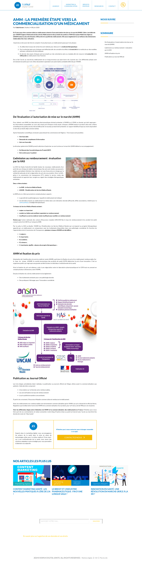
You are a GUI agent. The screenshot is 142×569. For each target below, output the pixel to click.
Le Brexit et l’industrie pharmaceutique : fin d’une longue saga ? (67, 491)
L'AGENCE (56, 6)
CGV (96, 558)
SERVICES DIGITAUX (86, 5)
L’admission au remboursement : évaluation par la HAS (118, 49)
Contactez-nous (75, 437)
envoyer (96, 521)
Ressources (98, 6)
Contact (112, 6)
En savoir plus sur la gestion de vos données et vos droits (45, 536)
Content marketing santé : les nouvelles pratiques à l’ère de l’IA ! (31, 491)
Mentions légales (87, 558)
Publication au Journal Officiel (114, 57)
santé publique (24, 202)
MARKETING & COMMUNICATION (70, 5)
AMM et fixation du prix (112, 53)
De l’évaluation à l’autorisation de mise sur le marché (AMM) (119, 43)
